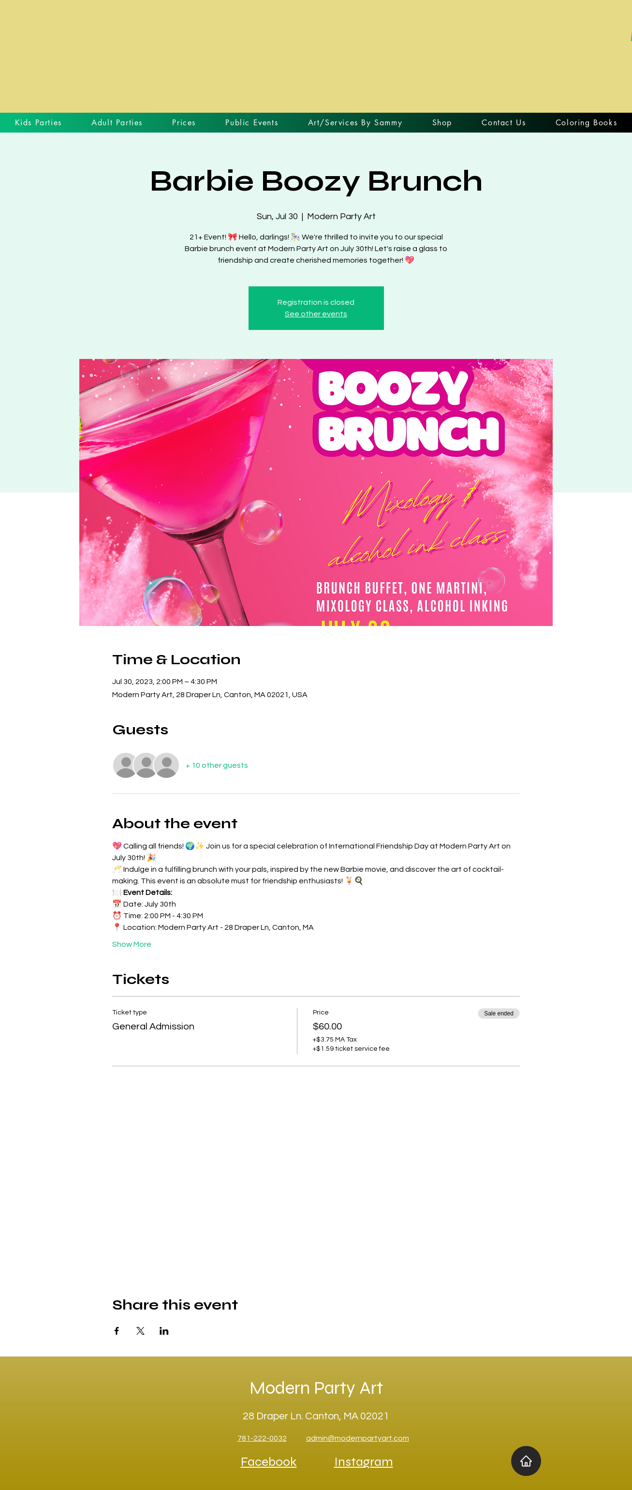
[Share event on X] (140, 1331)
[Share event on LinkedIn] (164, 1331)
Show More (131, 944)
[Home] (526, 1461)
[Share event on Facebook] (116, 1331)
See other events (316, 314)
